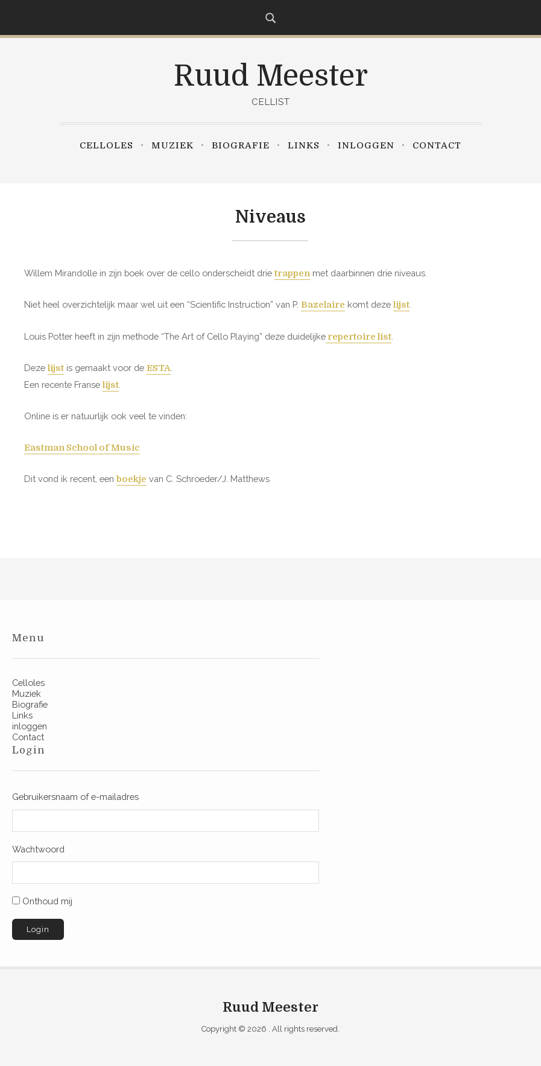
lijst (401, 305)
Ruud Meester (271, 76)
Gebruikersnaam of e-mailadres (75, 797)
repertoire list (358, 337)
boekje (131, 479)
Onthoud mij (47, 901)
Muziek (172, 145)
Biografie (241, 145)
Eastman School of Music (82, 448)
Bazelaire (323, 305)
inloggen (366, 145)
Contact (437, 145)
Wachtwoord (38, 849)
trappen (292, 273)
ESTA (159, 368)
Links (304, 145)
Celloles (106, 145)
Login (38, 929)
